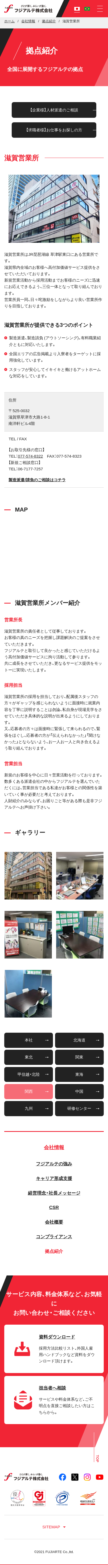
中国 (79, 1091)
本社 (29, 1040)
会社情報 (54, 1147)
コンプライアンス (54, 1236)
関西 (29, 1091)
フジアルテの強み (54, 1163)
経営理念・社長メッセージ (54, 1193)
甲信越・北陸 (29, 1074)
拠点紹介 (54, 1251)
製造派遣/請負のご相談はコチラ (37, 480)
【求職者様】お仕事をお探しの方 (54, 130)
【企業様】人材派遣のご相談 (54, 110)
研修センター (79, 1108)
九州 (29, 1108)
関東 (79, 1057)
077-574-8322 (30, 456)
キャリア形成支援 (54, 1178)
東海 (79, 1074)
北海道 (79, 1040)
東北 (29, 1057)
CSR (54, 1207)
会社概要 (54, 1222)
